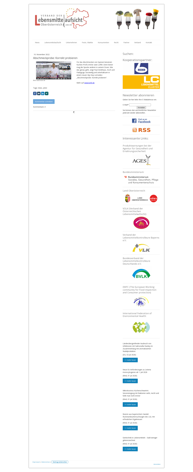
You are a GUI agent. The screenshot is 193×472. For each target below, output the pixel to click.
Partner (126, 42)
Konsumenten (103, 42)
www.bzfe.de (89, 83)
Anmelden (141, 108)
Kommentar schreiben (44, 101)
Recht (116, 42)
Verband (137, 42)
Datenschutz (46, 462)
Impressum (36, 462)
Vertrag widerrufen (60, 462)
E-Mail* (126, 105)
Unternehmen (71, 42)
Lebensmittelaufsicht (52, 42)
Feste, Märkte (87, 42)
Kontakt (149, 42)
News (37, 42)
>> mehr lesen (130, 360)
